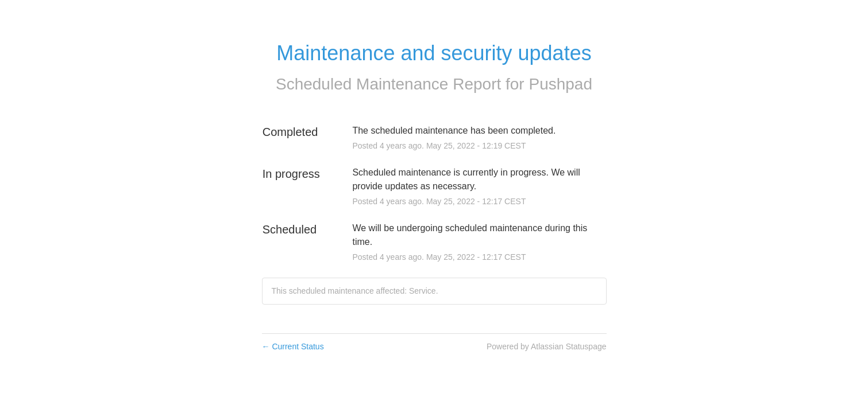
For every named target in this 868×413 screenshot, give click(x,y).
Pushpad (560, 84)
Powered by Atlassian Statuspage (547, 346)
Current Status (293, 346)
